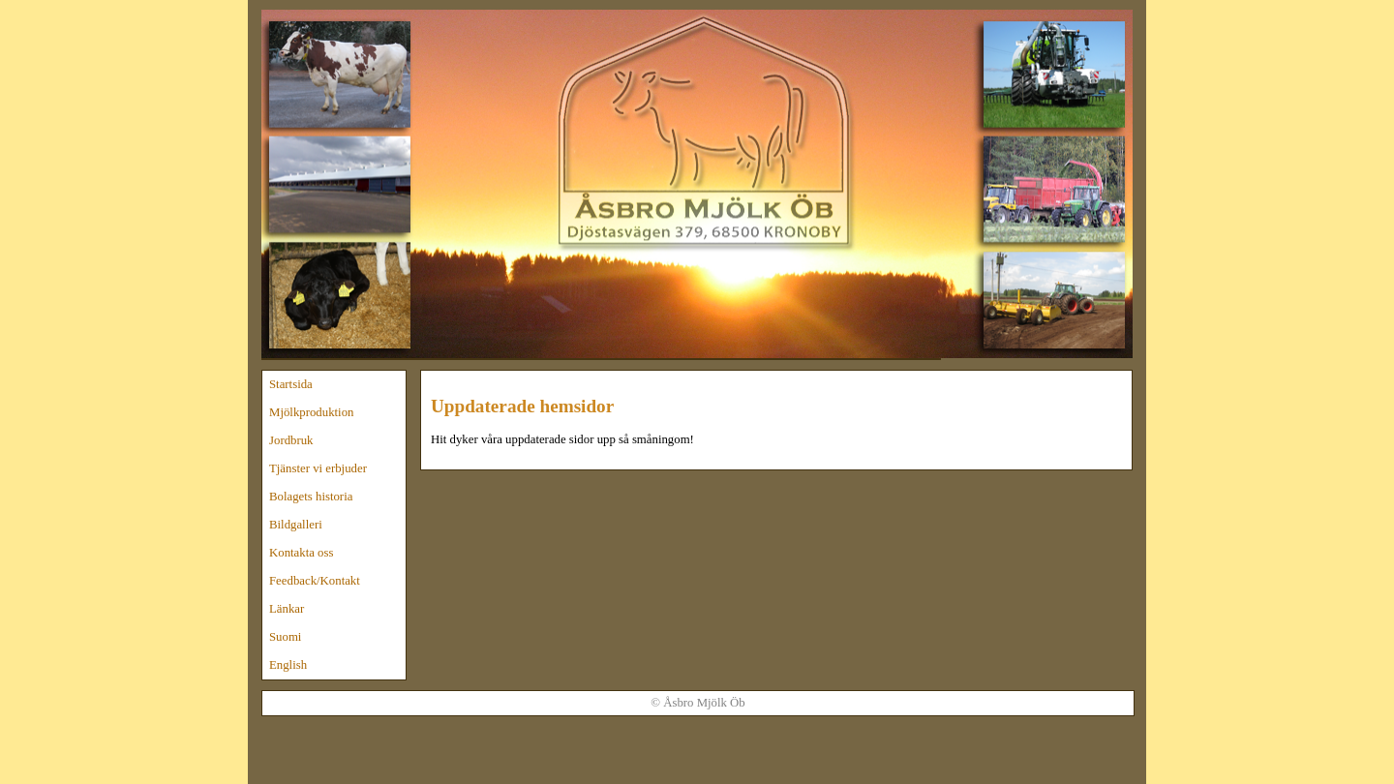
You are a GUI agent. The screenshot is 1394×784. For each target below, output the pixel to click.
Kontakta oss (301, 552)
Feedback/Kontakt (314, 581)
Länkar (286, 609)
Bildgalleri (295, 524)
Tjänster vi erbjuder (318, 468)
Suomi (285, 637)
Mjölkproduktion (311, 412)
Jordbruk (291, 440)
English (288, 665)
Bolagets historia (310, 496)
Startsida (291, 384)
